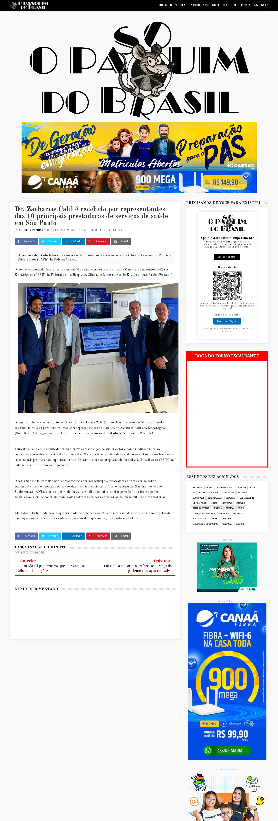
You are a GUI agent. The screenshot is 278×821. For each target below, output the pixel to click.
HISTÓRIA (178, 5)
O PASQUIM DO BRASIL (111, 230)
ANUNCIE (261, 5)
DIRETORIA (242, 5)
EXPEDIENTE (198, 5)
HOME (162, 5)
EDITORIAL (220, 5)
